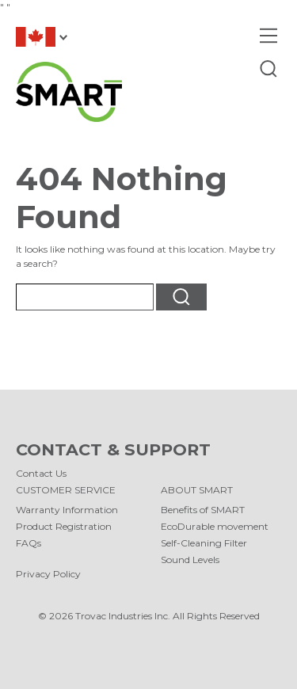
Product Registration (64, 526)
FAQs (28, 543)
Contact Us (41, 473)
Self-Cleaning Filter (204, 543)
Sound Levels (190, 559)
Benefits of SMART (203, 510)
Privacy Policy (48, 574)
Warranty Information (67, 510)
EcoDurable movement (214, 526)
